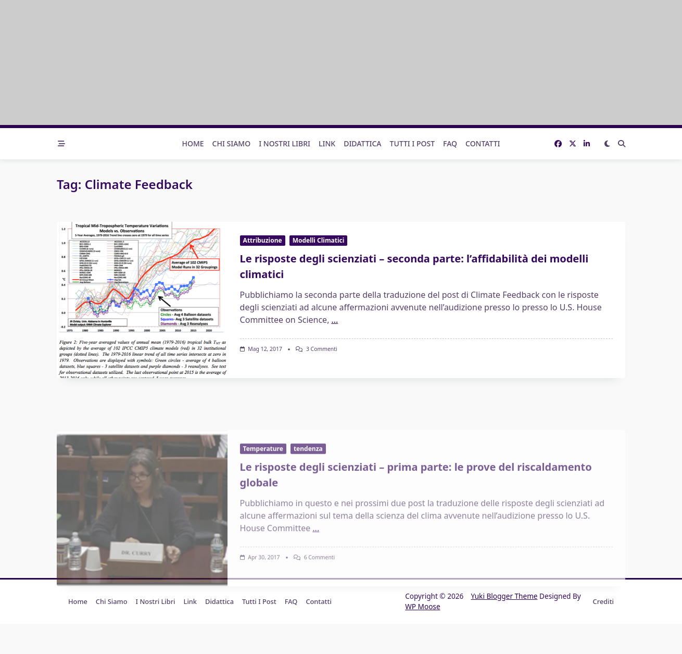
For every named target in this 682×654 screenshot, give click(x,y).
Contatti (482, 143)
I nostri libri (284, 143)
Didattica (362, 143)
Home (193, 143)
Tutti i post (412, 143)
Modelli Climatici (319, 240)
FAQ (450, 143)
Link (327, 143)
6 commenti (319, 618)
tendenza (308, 510)
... (334, 319)
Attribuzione (262, 240)
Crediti (603, 601)
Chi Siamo (231, 143)
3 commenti (321, 349)
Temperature (263, 510)
